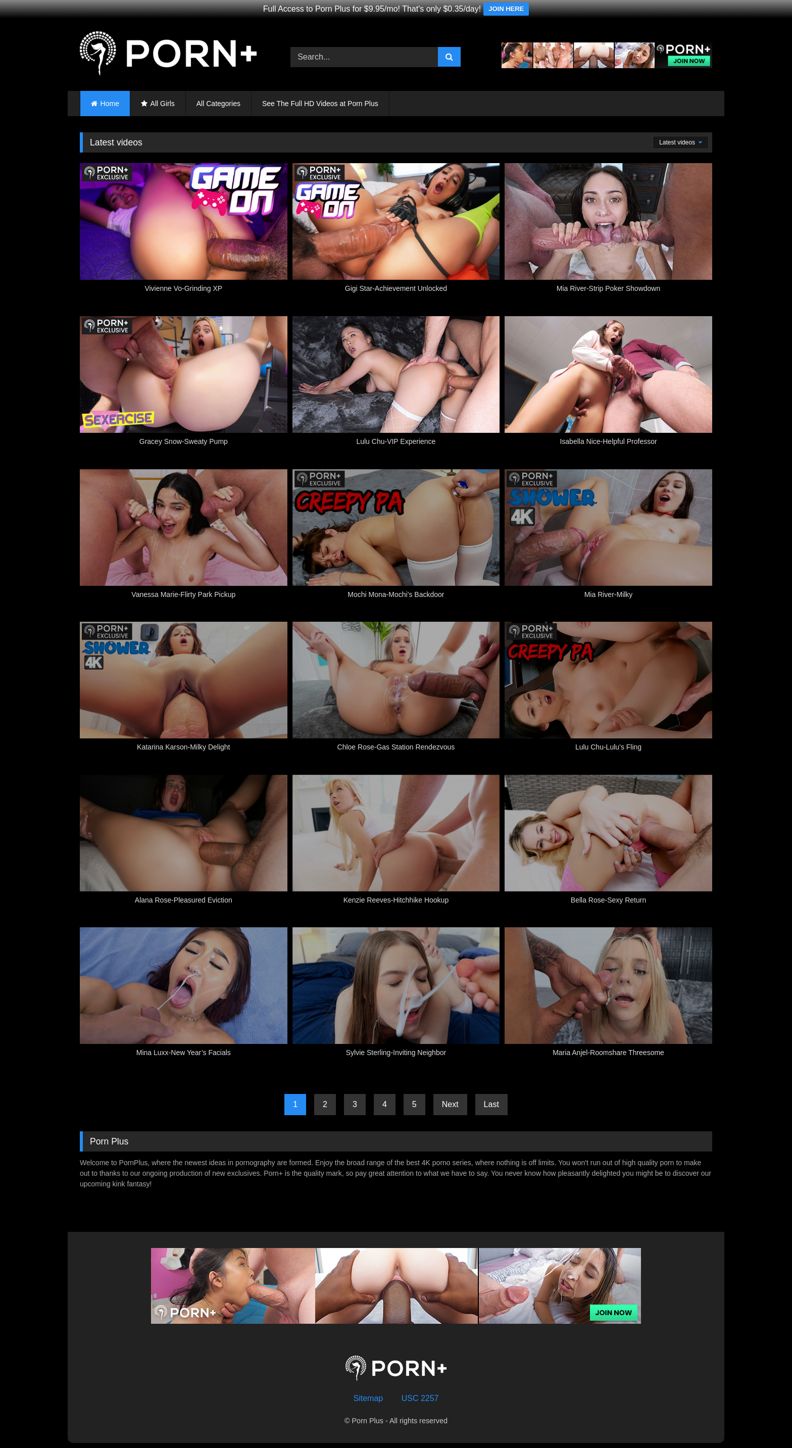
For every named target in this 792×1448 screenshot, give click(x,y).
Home (110, 103)
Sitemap (368, 1398)
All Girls (163, 103)
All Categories (218, 103)
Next (450, 1104)
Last (491, 1104)
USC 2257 (420, 1398)
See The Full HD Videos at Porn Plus (320, 103)
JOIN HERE (506, 9)
